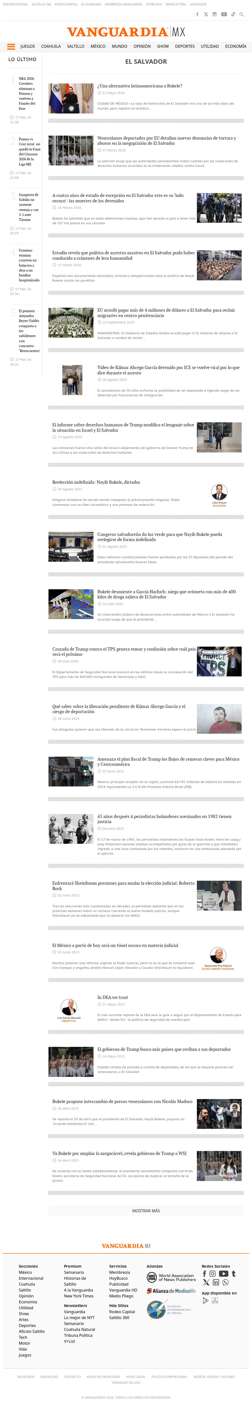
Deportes (185, 46)
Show (163, 46)
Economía (235, 46)
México (98, 46)
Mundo (119, 46)
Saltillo (75, 46)
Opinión (142, 46)
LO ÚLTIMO (22, 59)
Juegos (28, 46)
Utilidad (210, 46)
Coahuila (51, 46)
